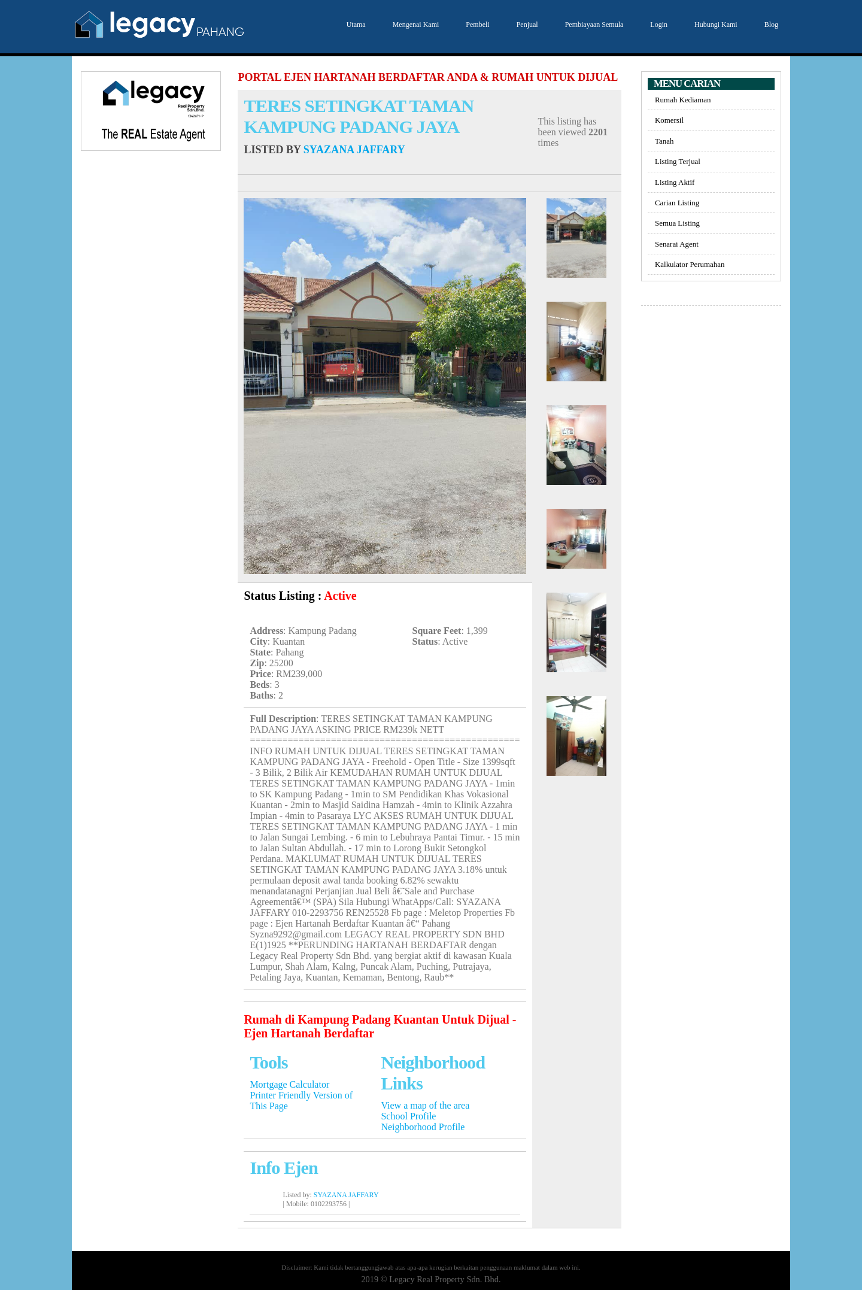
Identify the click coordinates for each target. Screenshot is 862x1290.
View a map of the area (425, 1105)
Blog (769, 24)
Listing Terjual (677, 161)
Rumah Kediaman (683, 99)
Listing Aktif (674, 182)
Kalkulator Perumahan (689, 264)
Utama (355, 24)
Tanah (664, 140)
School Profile (408, 1116)
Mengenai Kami (414, 24)
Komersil (669, 120)
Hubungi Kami (714, 24)
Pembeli (476, 24)
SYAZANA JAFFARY (354, 150)
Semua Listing (677, 222)
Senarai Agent (677, 243)
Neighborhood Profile (423, 1127)
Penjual (526, 24)
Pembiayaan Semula (593, 24)
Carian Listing (677, 202)
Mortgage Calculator (289, 1084)
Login (657, 24)
